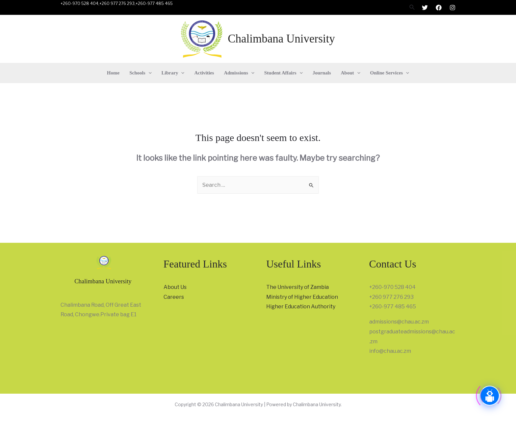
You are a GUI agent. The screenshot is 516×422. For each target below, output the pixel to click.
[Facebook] (439, 8)
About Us (175, 287)
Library (173, 72)
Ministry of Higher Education (302, 297)
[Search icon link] (412, 7)
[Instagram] (452, 8)
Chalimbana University (281, 38)
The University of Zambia (297, 287)
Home (113, 72)
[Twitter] (425, 8)
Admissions (239, 72)
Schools (140, 72)
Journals (322, 72)
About (350, 72)
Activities (204, 72)
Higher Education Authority (300, 306)
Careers (174, 297)
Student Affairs (283, 72)
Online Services (389, 72)
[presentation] (148, 72)
